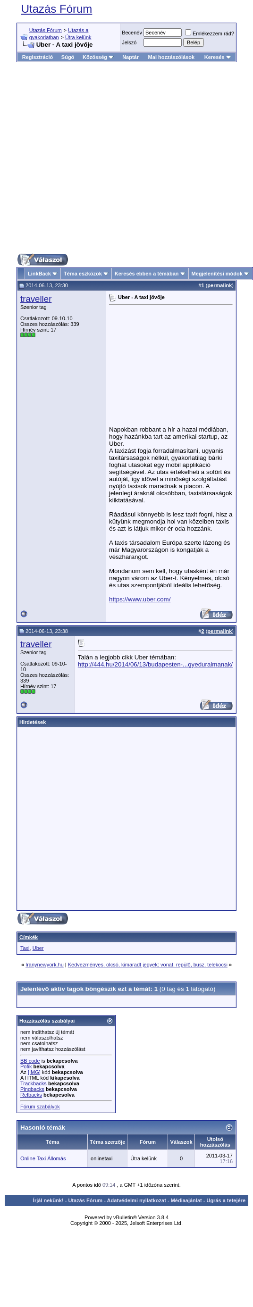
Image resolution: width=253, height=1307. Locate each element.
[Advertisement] (118, 157)
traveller (35, 299)
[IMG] (34, 1072)
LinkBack (39, 273)
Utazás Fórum (57, 8)
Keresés (217, 57)
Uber (38, 948)
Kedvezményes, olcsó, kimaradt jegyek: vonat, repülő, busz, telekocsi (148, 964)
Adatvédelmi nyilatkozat (136, 1200)
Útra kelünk (78, 37)
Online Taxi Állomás (43, 1158)
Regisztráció (37, 57)
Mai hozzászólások (171, 57)
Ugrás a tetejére (225, 1200)
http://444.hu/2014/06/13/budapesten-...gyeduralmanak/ (155, 664)
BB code (30, 1061)
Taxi (25, 948)
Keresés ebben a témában (147, 273)
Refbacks (31, 1095)
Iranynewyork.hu (44, 964)
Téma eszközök (83, 273)
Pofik (26, 1066)
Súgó (68, 57)
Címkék (28, 937)
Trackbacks (33, 1083)
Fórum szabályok (40, 1106)
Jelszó (129, 42)
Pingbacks (32, 1089)
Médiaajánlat (186, 1200)
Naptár (130, 57)
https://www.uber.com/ (139, 599)
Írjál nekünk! (48, 1200)
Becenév (132, 32)
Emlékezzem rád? (209, 33)
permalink (219, 285)
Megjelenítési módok (217, 273)
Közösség (98, 57)
